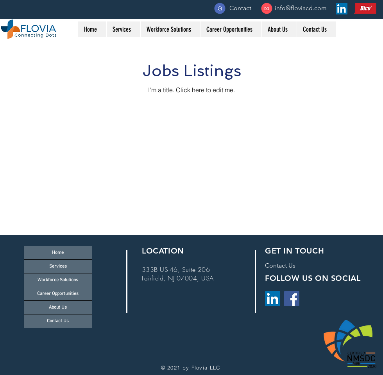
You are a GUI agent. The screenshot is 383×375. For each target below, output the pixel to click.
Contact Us (58, 321)
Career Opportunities (58, 293)
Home (58, 252)
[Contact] (240, 8)
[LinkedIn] (272, 298)
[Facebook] (291, 298)
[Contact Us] (280, 265)
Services (58, 266)
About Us (58, 307)
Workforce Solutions (58, 280)
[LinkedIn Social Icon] (341, 8)
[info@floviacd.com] (300, 8)
